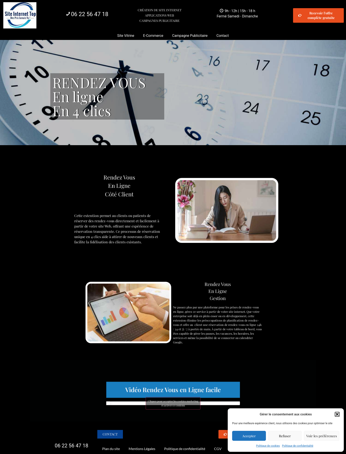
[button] (337, 414)
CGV (218, 448)
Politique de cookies (268, 445)
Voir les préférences (321, 436)
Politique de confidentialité (297, 445)
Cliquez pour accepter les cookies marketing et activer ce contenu (173, 398)
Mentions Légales (142, 448)
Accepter (249, 436)
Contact (222, 36)
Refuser (285, 436)
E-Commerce (153, 36)
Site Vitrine (125, 36)
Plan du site (111, 448)
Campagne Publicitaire (190, 36)
